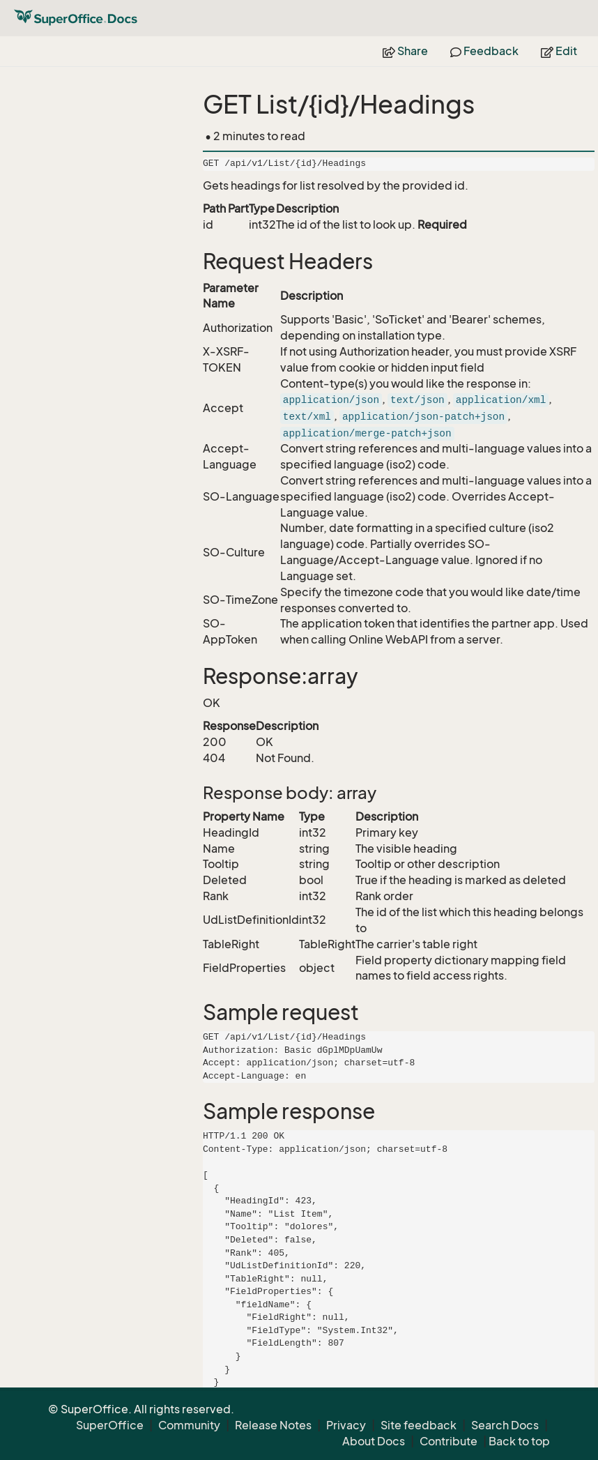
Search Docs (505, 1425)
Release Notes (273, 1425)
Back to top (519, 1441)
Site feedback (419, 1425)
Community (189, 1425)
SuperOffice (110, 1425)
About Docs (373, 1441)
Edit (559, 51)
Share (405, 51)
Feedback (484, 51)
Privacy (346, 1425)
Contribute (448, 1441)
